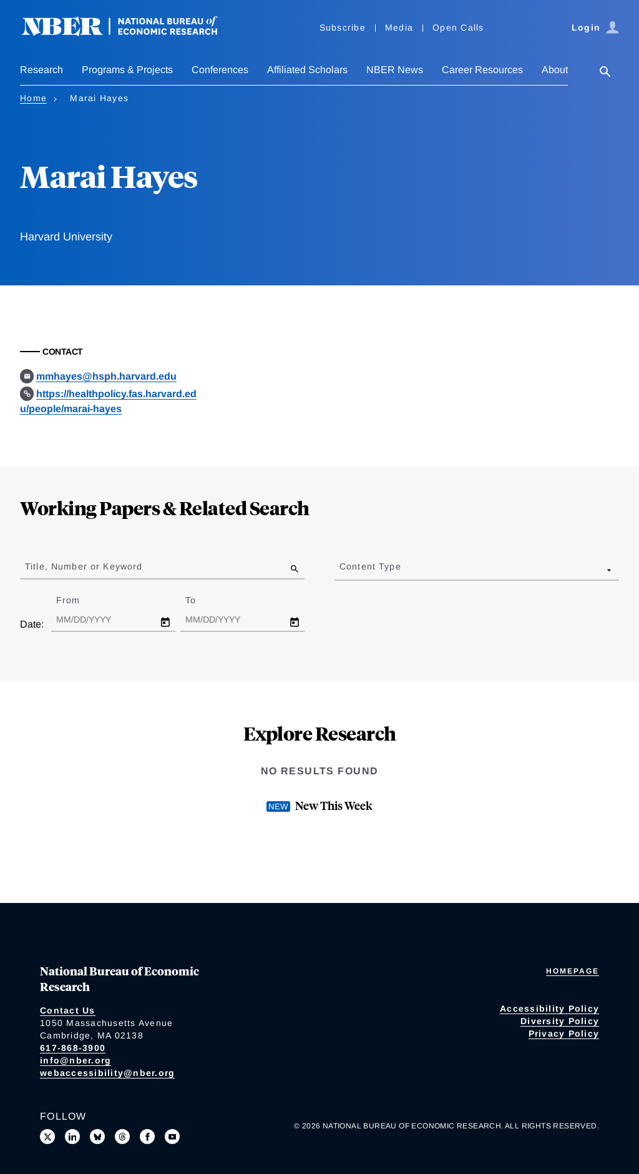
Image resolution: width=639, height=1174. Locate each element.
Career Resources (482, 69)
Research (41, 69)
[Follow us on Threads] (122, 1136)
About (555, 69)
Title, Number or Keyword (83, 566)
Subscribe (343, 27)
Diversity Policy (559, 1021)
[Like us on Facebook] (147, 1136)
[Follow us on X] (47, 1136)
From (79, 600)
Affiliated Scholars (307, 69)
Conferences (220, 69)
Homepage (572, 971)
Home (33, 98)
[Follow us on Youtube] (172, 1136)
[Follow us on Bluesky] (97, 1136)
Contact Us (67, 1010)
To (201, 600)
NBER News (394, 69)
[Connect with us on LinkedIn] (72, 1136)
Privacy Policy (564, 1033)
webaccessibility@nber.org (107, 1073)
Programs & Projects (127, 69)
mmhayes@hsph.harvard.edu (106, 376)
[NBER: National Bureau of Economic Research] (130, 32)
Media (399, 27)
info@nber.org (75, 1060)
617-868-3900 (72, 1048)
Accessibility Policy (549, 1009)
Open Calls (458, 27)
